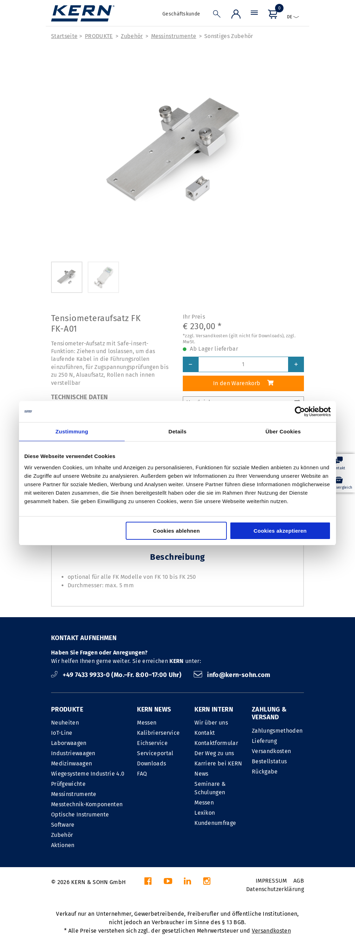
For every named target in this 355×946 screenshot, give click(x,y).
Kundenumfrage (215, 823)
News (201, 773)
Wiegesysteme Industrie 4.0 (87, 773)
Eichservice (152, 743)
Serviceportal (155, 753)
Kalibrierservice (158, 732)
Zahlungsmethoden (277, 730)
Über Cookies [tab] (283, 431)
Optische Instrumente (80, 814)
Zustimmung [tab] (72, 431)
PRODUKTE (99, 36)
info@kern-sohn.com (232, 675)
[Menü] (254, 15)
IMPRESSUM (271, 880)
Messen (146, 722)
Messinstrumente (174, 36)
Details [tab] (177, 431)
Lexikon (204, 812)
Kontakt (204, 732)
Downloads (151, 763)
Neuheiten (65, 722)
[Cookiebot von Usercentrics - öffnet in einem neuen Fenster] (300, 411)
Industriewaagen (73, 753)
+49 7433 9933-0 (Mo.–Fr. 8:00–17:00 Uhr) (117, 675)
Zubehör (132, 36)
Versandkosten (271, 751)
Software (63, 824)
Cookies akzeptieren (280, 531)
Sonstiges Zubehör (228, 36)
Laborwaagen (69, 743)
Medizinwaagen (71, 763)
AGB (298, 880)
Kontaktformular (216, 743)
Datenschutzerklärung (275, 889)
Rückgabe (265, 771)
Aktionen (63, 845)
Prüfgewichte (68, 784)
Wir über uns (211, 722)
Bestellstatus (269, 761)
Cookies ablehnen (176, 531)
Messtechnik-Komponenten (87, 804)
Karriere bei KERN (218, 763)
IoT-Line (62, 732)
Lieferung (264, 741)
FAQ (142, 773)
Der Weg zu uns (214, 753)
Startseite (64, 36)
